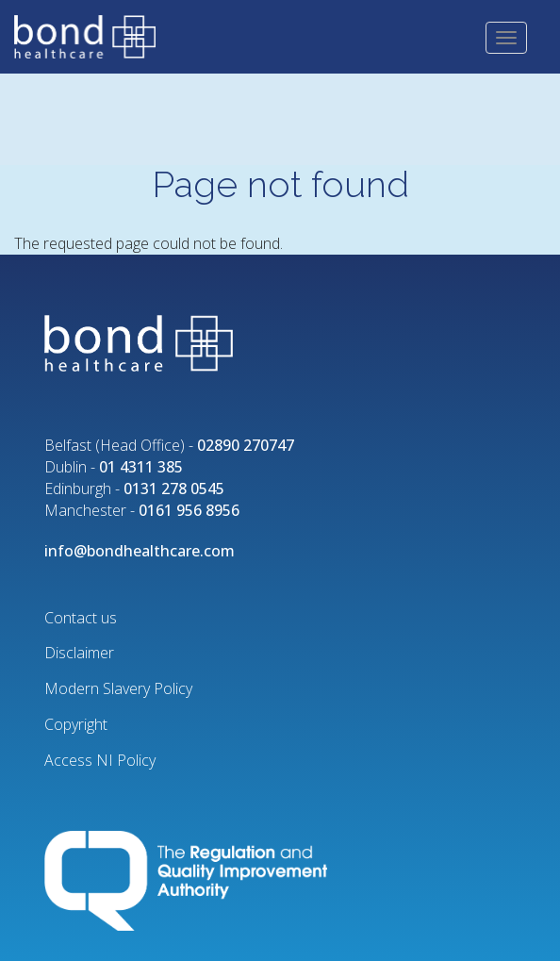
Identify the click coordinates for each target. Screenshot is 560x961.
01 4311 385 (141, 466)
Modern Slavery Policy (118, 688)
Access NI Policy (100, 760)
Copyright (75, 724)
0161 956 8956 (189, 510)
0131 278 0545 (174, 488)
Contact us (80, 617)
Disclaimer (79, 652)
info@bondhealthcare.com (139, 550)
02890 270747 (245, 445)
